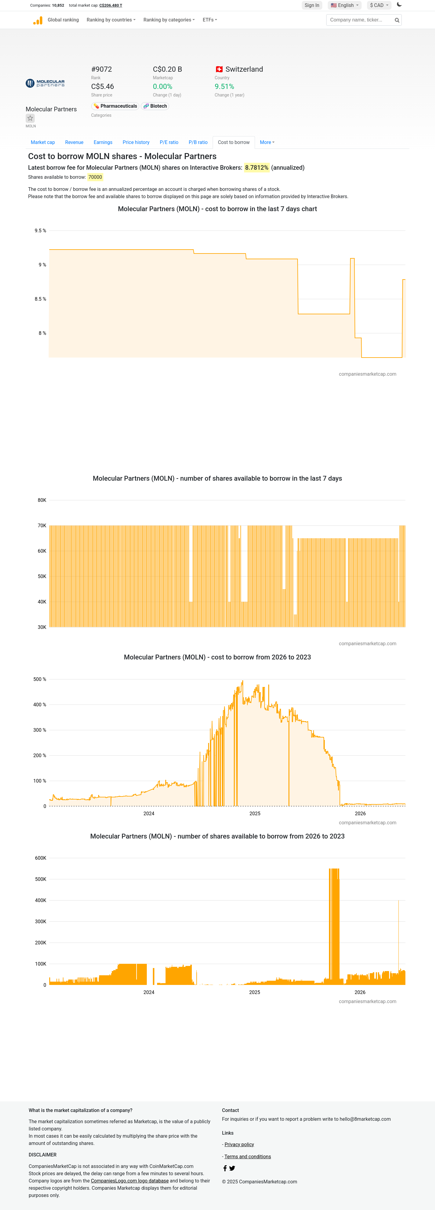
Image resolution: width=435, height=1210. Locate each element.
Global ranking (63, 20)
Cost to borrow (234, 142)
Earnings (103, 142)
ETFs (208, 20)
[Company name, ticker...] (364, 20)
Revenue (74, 142)
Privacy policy (239, 1144)
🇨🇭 (239, 69)
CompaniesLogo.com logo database (130, 1181)
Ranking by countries (109, 20)
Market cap (43, 142)
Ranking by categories (167, 20)
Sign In (312, 5)
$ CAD (377, 5)
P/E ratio (169, 142)
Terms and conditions (247, 1156)
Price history (136, 142)
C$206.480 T (110, 5)
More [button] (265, 142)
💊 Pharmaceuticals (115, 106)
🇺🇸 (343, 5)
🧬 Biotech (155, 106)
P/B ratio (198, 142)
